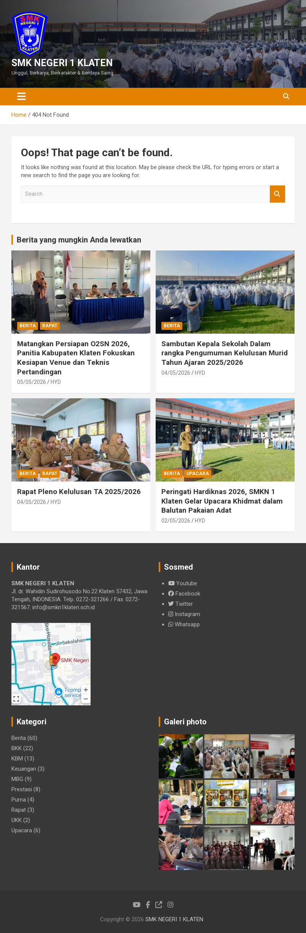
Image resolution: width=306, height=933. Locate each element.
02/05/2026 (175, 521)
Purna (18, 799)
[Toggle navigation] (21, 96)
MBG (17, 779)
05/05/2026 (31, 382)
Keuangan (23, 768)
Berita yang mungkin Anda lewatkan (79, 239)
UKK (16, 820)
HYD (56, 382)
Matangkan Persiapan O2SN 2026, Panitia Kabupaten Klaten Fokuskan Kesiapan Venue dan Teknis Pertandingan (76, 357)
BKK (16, 748)
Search (277, 194)
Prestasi (21, 789)
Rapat (49, 325)
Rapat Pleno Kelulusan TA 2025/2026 (79, 491)
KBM (17, 758)
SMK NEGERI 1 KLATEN (62, 62)
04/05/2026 (175, 373)
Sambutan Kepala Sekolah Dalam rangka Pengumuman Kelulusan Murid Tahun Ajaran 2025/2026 (224, 353)
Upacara (197, 473)
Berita (27, 325)
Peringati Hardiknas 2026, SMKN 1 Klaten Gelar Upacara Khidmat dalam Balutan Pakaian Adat (222, 501)
